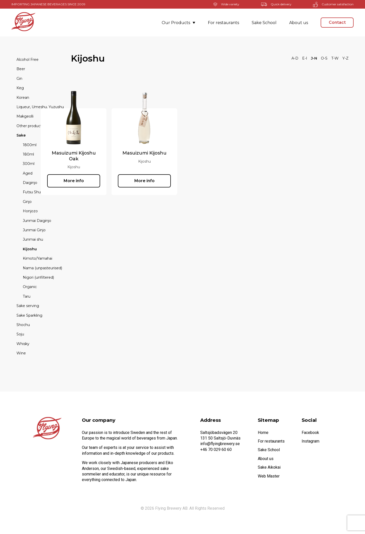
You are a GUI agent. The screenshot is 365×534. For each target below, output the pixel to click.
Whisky (22, 343)
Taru (26, 296)
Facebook (310, 432)
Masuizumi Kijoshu (175, 153)
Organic (30, 286)
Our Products (178, 22)
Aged (27, 173)
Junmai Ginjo (34, 230)
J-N (314, 58)
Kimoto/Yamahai (37, 258)
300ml (28, 163)
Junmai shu (33, 239)
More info (104, 180)
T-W (335, 58)
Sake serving (27, 305)
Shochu (23, 324)
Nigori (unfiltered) (38, 277)
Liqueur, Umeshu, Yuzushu (40, 107)
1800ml (29, 145)
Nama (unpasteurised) (42, 268)
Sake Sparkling (29, 315)
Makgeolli (24, 116)
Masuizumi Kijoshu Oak (104, 155)
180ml (28, 154)
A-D (294, 58)
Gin (19, 78)
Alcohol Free (27, 59)
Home (263, 432)
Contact (337, 22)
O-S (324, 58)
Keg (20, 88)
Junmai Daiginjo (37, 220)
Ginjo (27, 201)
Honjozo (30, 211)
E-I (304, 58)
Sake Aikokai (269, 467)
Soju (20, 334)
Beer (20, 69)
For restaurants (223, 22)
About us (298, 22)
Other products (30, 126)
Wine (21, 353)
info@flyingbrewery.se (220, 443)
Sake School (264, 22)
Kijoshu (30, 249)
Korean (22, 97)
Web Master (269, 476)
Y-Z (345, 58)
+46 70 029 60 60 (216, 449)
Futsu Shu (32, 192)
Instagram (310, 441)
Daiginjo (30, 182)
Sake (21, 135)
